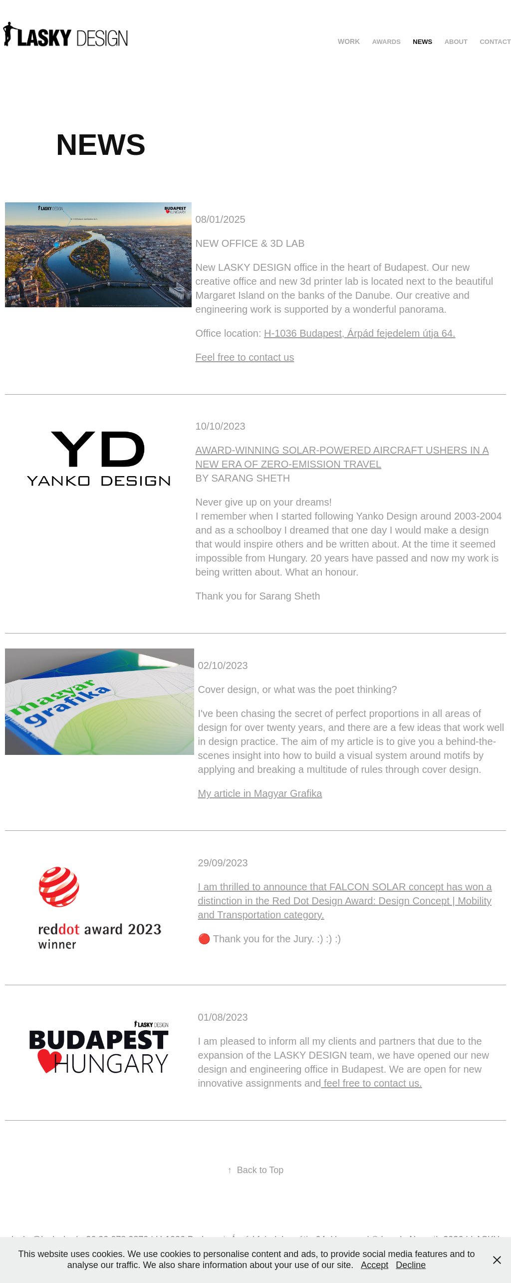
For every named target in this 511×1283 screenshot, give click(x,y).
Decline (411, 1265)
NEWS (422, 41)
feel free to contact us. (371, 1083)
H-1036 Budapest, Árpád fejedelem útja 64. (360, 333)
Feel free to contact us (245, 357)
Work (349, 41)
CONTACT (495, 41)
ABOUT (456, 41)
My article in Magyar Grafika (260, 793)
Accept (374, 1265)
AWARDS (386, 41)
